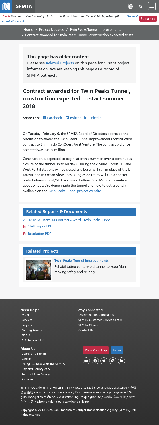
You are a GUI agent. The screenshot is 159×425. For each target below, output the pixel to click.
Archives (27, 379)
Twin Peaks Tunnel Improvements (95, 30)
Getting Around (32, 330)
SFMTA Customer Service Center (100, 320)
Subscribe (148, 19)
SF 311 (26, 335)
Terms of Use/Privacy (36, 374)
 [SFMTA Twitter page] (104, 361)
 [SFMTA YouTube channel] (86, 361)
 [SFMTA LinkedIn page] (121, 361)
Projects (27, 325)
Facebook (54, 118)
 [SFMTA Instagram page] (112, 361)
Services (27, 320)
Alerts (6, 16)
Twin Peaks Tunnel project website (74, 191)
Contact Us (85, 330)
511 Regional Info (33, 340)
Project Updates (51, 30)
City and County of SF (36, 369)
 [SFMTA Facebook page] (95, 361)
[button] (130, 6)
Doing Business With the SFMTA (43, 364)
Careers (26, 359)
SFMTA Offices (88, 325)
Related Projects (60, 63)
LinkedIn (95, 118)
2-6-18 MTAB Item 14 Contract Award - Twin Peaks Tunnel (67, 220)
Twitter (75, 118)
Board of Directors (34, 354)
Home (28, 30)
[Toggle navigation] (152, 6)
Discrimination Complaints (96, 315)
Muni (25, 315)
